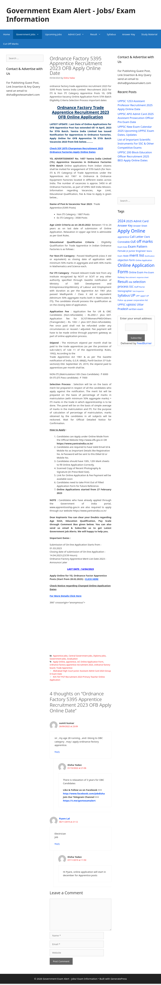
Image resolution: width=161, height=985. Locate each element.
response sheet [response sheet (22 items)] (142, 277)
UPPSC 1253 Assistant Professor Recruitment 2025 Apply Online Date (135, 105)
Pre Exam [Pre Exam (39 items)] (149, 272)
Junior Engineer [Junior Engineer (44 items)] (137, 250)
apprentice (71, 661)
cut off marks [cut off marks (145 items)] (141, 241)
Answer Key (128, 34)
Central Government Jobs (80, 655)
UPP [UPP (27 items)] (137, 296)
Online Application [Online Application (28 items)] (144, 260)
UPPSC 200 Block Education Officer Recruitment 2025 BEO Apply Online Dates (135, 156)
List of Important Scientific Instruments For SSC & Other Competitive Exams (136, 143)
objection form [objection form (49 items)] (126, 260)
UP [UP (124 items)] (133, 295)
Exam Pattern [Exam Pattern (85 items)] (137, 246)
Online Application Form (92, 661)
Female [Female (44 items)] (122, 250)
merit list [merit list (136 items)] (136, 255)
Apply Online (59, 661)
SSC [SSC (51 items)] (131, 286)
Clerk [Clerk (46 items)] (147, 237)
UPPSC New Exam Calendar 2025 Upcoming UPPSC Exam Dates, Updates (136, 130)
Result (97, 34)
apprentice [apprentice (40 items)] (123, 236)
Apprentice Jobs (60, 655)
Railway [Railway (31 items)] (121, 277)
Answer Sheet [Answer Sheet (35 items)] (140, 225)
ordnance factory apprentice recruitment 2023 (71, 664)
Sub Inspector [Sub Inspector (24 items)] (138, 291)
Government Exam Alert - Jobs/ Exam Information (71, 15)
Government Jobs (29, 34)
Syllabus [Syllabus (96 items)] (124, 295)
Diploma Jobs (99, 655)
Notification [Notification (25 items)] (150, 256)
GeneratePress (119, 978)
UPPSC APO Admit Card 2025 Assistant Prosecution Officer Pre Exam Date (136, 118)
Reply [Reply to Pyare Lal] (57, 843)
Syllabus (111, 34)
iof (78, 661)
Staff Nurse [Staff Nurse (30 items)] (139, 286)
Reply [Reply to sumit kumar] (57, 751)
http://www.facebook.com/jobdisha (84, 793)
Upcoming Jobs (53, 34)
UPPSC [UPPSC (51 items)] (121, 304)
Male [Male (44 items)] (126, 255)
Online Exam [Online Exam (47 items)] (136, 272)
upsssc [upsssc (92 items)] (131, 304)
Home (6, 34)
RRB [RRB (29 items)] (130, 282)
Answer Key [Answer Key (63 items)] (125, 225)
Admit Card (77, 34)
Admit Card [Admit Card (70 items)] (141, 221)
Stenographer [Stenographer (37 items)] (125, 290)
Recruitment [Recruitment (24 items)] (130, 277)
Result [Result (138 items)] (123, 281)
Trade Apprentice (64, 667)
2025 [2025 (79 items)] (129, 221)
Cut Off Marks (10, 43)
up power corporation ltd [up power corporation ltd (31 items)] (136, 300)
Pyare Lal (64, 818)
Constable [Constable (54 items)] (124, 242)
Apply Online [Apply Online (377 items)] (131, 231)
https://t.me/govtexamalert (79, 800)
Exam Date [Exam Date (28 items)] (122, 247)
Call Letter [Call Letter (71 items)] (136, 237)
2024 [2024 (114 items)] (121, 221)
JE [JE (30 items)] (127, 251)
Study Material (149, 34)
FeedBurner (144, 343)
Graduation (72, 658)
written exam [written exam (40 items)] (136, 309)
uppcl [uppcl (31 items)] (143, 295)
